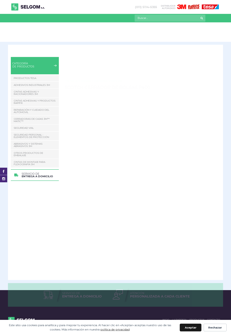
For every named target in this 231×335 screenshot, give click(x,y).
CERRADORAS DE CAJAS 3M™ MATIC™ (32, 100)
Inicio (14, 35)
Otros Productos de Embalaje (28, 134)
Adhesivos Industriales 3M (32, 65)
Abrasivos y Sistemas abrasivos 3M (28, 125)
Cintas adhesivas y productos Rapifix (35, 82)
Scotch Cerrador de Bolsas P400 (132, 35)
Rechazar (215, 327)
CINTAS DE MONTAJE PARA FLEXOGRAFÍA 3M (29, 143)
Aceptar (191, 327)
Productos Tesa (25, 58)
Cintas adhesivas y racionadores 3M (60, 35)
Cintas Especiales (96, 35)
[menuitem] (12, 18)
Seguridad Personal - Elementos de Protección (31, 116)
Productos (28, 17)
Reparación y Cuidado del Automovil (31, 91)
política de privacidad (115, 329)
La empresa (52, 17)
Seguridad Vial (24, 108)
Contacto (74, 17)
